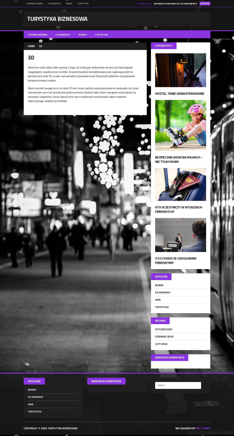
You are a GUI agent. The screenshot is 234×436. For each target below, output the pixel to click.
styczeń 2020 (163, 330)
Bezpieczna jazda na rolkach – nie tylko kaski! (178, 160)
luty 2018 (161, 345)
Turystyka (82, 3)
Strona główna (34, 3)
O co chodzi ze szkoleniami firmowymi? (175, 261)
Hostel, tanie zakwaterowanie (179, 94)
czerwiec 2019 (164, 337)
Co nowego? (54, 3)
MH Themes (203, 430)
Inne (158, 300)
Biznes (69, 3)
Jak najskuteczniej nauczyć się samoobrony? (175, 3)
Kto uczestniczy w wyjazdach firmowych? (178, 210)
